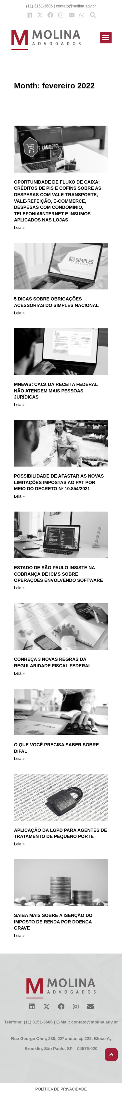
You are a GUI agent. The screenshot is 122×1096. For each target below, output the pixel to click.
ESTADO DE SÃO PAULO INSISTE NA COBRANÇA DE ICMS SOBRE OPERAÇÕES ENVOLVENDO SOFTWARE (58, 574)
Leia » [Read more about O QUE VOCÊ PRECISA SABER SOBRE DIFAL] (19, 758)
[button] (106, 37)
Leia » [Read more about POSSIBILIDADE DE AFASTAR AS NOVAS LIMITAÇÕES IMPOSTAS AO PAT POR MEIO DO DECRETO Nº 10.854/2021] (19, 496)
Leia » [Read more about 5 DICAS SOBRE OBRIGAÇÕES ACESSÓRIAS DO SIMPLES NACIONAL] (19, 313)
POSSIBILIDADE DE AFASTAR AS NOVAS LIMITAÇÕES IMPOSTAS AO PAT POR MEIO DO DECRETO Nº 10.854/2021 (59, 482)
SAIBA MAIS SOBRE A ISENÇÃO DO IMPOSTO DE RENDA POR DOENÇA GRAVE (53, 922)
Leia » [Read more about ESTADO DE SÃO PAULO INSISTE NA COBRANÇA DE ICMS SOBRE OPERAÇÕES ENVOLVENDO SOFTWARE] (19, 588)
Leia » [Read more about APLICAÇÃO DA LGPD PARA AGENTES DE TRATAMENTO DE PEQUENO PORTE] (19, 844)
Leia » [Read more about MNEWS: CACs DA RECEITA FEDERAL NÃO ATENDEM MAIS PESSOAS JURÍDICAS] (19, 404)
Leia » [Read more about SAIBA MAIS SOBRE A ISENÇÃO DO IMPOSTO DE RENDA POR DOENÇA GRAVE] (19, 935)
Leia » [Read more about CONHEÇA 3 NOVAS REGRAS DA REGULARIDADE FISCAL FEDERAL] (19, 673)
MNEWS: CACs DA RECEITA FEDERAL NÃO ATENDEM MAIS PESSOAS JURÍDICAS (56, 391)
